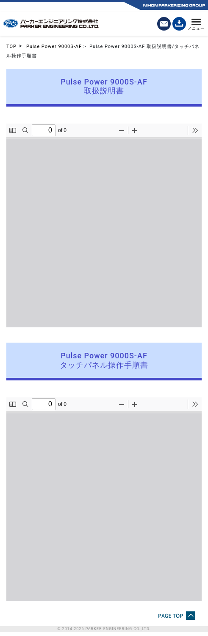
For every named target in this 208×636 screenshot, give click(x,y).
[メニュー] (196, 24)
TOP (11, 46)
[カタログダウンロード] (179, 24)
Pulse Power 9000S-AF (54, 46)
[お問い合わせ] (164, 24)
